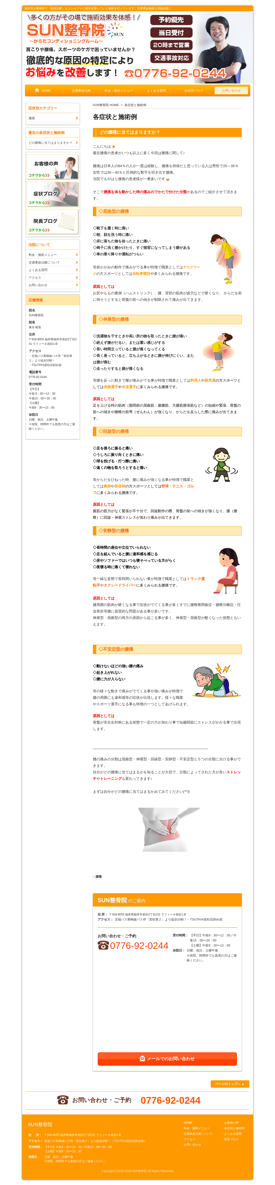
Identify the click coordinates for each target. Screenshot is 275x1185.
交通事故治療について (44, 262)
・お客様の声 (230, 1122)
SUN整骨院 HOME (106, 105)
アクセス (35, 277)
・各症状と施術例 (232, 1128)
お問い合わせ (231, 90)
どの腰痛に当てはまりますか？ (130, 132)
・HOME (186, 1122)
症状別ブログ (194, 90)
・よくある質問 (231, 1133)
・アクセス (188, 1139)
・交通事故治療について (197, 1133)
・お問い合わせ (191, 1144)
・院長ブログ (230, 1139)
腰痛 (99, 876)
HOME (46, 90)
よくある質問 (156, 90)
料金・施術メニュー (119, 90)
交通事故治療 (81, 90)
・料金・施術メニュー (195, 1128)
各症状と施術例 (135, 105)
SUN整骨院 (139, 1171)
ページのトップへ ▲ (229, 1084)
